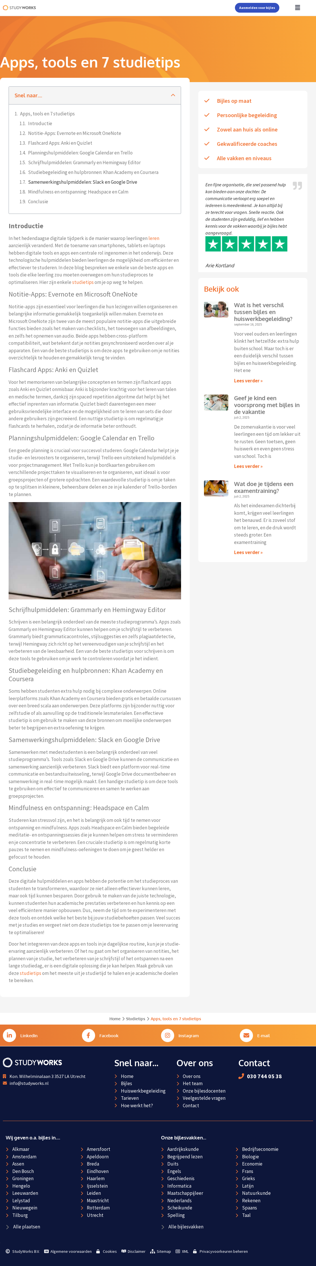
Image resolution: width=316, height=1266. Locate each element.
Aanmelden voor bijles (257, 7)
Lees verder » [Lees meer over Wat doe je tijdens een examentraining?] (248, 552)
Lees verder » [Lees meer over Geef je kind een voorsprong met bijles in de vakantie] (248, 466)
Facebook (109, 1035)
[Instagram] (167, 1035)
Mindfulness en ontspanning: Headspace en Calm (78, 192)
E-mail (263, 1035)
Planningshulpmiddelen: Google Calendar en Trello (80, 153)
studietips (83, 282)
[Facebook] (88, 1035)
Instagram (188, 1035)
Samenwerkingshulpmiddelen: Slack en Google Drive (82, 182)
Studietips (135, 1018)
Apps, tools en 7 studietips (47, 114)
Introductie (40, 123)
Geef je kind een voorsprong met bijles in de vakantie (267, 404)
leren (153, 238)
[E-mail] (246, 1035)
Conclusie (38, 201)
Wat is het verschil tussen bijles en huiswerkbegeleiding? (263, 311)
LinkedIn (29, 1035)
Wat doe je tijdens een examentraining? (263, 487)
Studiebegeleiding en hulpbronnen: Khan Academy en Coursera (93, 172)
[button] (173, 95)
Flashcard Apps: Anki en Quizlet (60, 143)
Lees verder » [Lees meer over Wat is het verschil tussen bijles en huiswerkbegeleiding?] (248, 381)
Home (115, 1018)
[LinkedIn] (9, 1035)
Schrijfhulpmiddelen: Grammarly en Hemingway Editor (84, 162)
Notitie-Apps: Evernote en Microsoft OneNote (74, 133)
